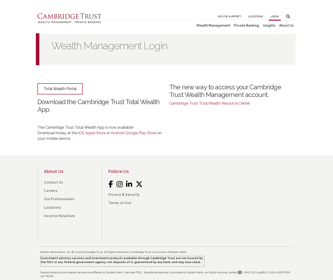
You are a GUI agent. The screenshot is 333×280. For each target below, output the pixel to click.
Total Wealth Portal (60, 89)
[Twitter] (139, 184)
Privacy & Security (124, 194)
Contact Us (53, 182)
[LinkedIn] (129, 184)
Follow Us (118, 171)
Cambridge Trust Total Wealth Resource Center (209, 103)
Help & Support (229, 16)
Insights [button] (269, 25)
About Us (54, 171)
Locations (255, 16)
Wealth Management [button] (213, 25)
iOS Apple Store (91, 133)
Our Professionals (59, 199)
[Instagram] (120, 184)
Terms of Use (119, 203)
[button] (288, 15)
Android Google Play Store (133, 133)
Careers (50, 191)
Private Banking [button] (246, 25)
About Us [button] (286, 25)
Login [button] (275, 16)
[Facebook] (110, 184)
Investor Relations (59, 216)
